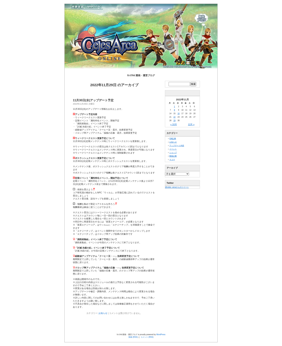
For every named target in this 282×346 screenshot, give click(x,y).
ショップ (173, 153)
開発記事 (173, 156)
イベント (173, 149)
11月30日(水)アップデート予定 (93, 100)
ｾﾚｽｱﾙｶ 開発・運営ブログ (141, 75)
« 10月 (173, 124)
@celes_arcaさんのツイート (177, 187)
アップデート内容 (176, 146)
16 (178, 114)
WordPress (160, 334)
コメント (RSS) (147, 337)
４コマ (172, 160)
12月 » (191, 124)
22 (174, 117)
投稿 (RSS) (133, 337)
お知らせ (102, 313)
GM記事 (172, 139)
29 (174, 121)
